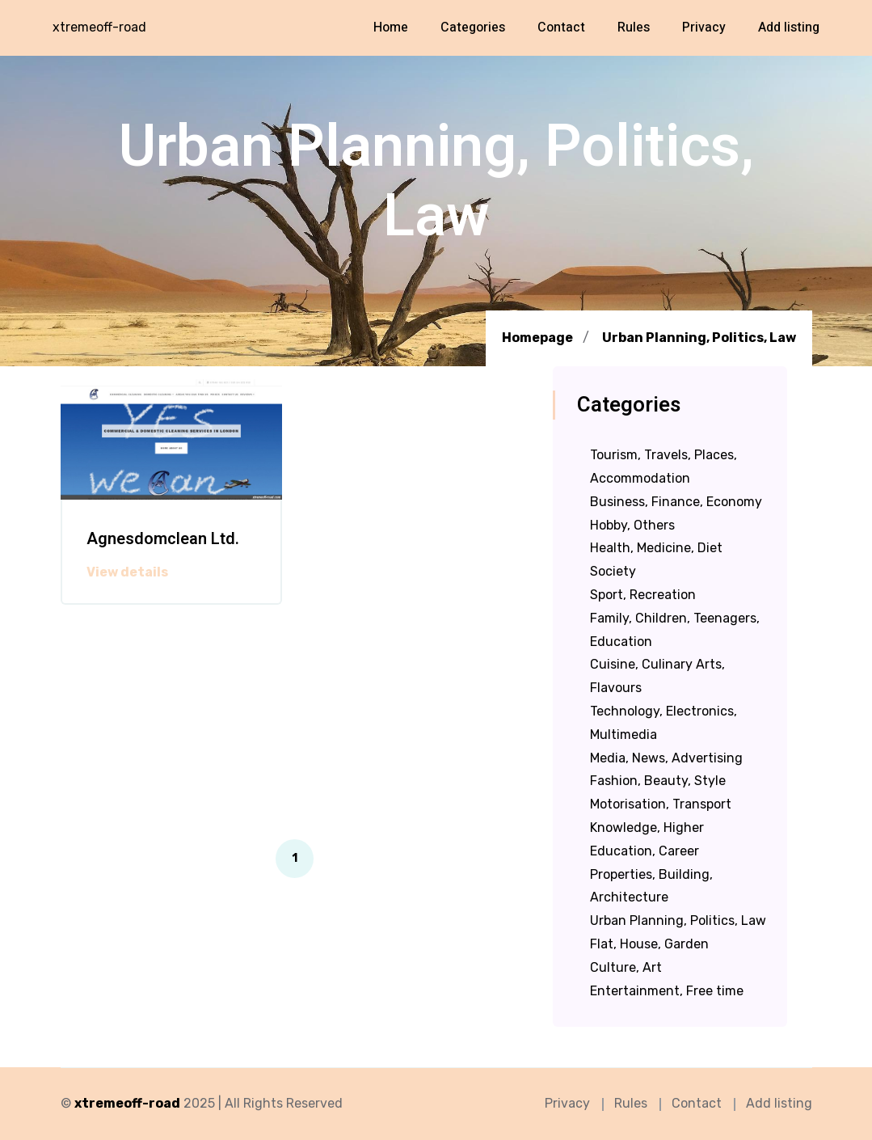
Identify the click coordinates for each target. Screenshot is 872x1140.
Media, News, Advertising (666, 758)
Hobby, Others (632, 525)
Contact (561, 27)
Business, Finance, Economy (676, 501)
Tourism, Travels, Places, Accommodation (663, 466)
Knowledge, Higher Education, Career (647, 839)
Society (613, 571)
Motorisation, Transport (660, 804)
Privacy (704, 27)
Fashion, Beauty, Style (658, 780)
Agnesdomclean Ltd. (162, 539)
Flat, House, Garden (649, 944)
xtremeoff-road (99, 27)
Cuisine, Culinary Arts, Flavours (657, 676)
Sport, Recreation (643, 594)
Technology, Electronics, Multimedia (663, 722)
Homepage (537, 337)
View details (127, 572)
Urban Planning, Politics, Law (699, 337)
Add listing (788, 27)
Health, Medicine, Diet (656, 547)
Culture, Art (626, 967)
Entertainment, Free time (667, 991)
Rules (633, 27)
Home (390, 27)
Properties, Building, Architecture (651, 886)
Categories (472, 27)
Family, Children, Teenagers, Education (675, 629)
